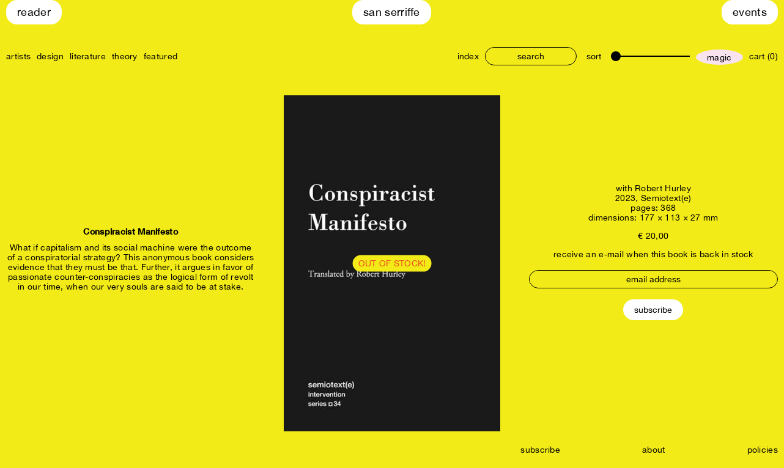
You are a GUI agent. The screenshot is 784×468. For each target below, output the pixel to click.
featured (160, 56)
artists (18, 56)
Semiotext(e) (666, 198)
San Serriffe (391, 11)
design (50, 56)
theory (125, 56)
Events (750, 11)
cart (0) (763, 56)
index (468, 56)
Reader (34, 11)
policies (762, 450)
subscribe (540, 450)
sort (593, 56)
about (653, 450)
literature (88, 56)
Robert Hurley (663, 188)
